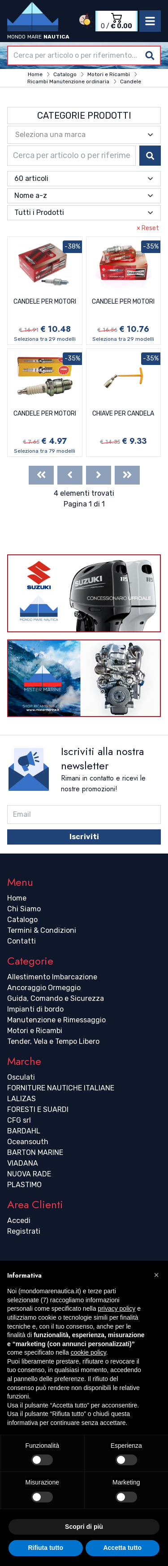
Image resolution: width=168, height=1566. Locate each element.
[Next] (98, 475)
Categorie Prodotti (84, 115)
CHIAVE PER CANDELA (123, 413)
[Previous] (69, 475)
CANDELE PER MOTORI (44, 301)
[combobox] (84, 55)
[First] (41, 475)
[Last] (127, 475)
